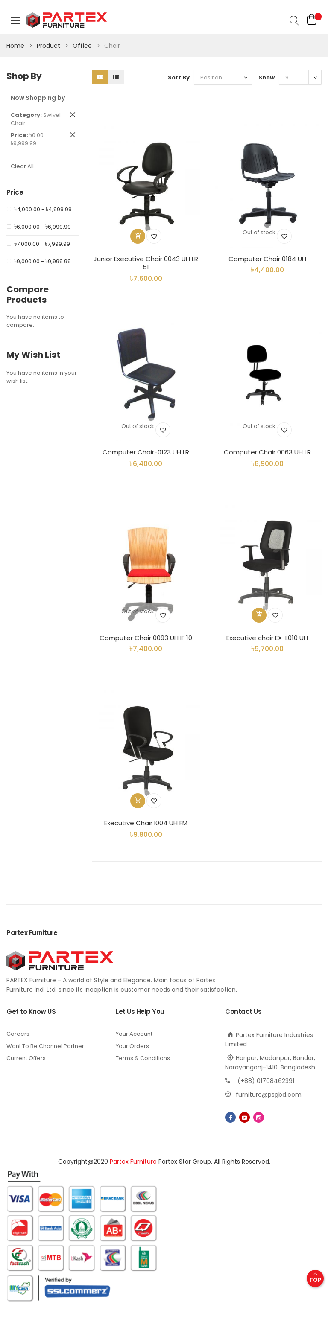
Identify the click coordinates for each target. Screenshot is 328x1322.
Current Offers (26, 1058)
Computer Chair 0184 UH (267, 258)
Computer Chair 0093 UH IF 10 (146, 637)
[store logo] (60, 20)
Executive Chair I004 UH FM (145, 822)
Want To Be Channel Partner (45, 1046)
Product (49, 45)
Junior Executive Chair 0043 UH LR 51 (146, 263)
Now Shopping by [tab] (38, 97)
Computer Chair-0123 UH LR (145, 452)
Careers (17, 1034)
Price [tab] (14, 192)
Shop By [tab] (24, 76)
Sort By (179, 77)
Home (16, 45)
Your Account (134, 1034)
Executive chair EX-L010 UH (267, 637)
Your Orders (132, 1046)
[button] (153, 236)
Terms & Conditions (143, 1058)
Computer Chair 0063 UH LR (267, 452)
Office (83, 45)
